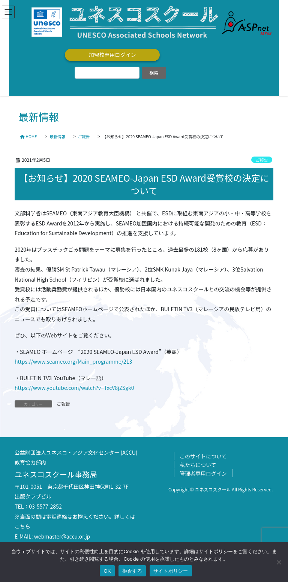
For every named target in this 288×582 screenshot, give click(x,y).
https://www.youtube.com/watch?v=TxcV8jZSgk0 (74, 387)
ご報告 (261, 160)
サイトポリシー (170, 571)
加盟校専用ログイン (112, 54)
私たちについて (198, 465)
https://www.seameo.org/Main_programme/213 (73, 361)
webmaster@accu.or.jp (62, 536)
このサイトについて (203, 456)
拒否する (132, 571)
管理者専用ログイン (203, 473)
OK (107, 571)
